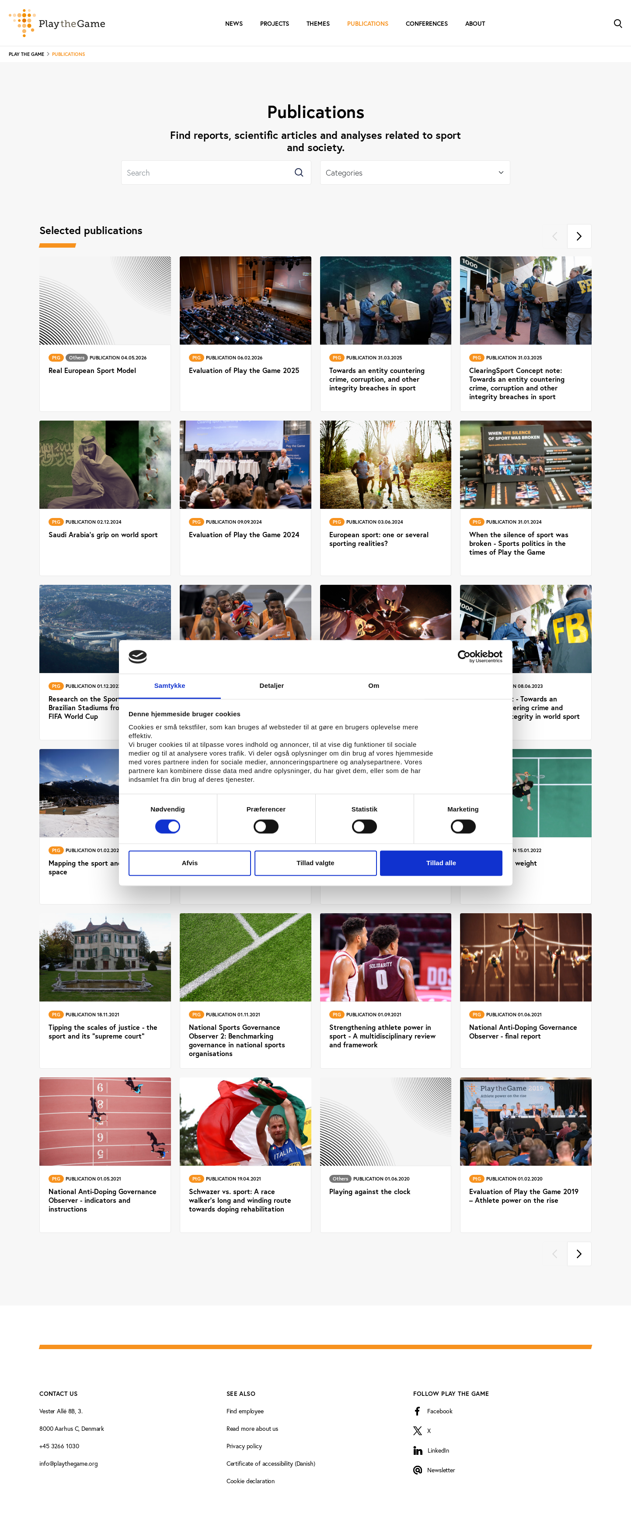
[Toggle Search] (618, 23)
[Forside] (57, 23)
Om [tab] (373, 685)
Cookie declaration (251, 1481)
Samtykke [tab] (169, 685)
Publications (367, 24)
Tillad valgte (315, 863)
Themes (318, 24)
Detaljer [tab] (272, 685)
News (234, 24)
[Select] (415, 172)
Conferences (427, 24)
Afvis (190, 863)
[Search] (216, 172)
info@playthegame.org (68, 1463)
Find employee (245, 1411)
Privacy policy (244, 1446)
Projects (274, 24)
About (475, 24)
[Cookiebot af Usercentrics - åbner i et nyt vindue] (464, 656)
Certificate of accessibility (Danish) (271, 1463)
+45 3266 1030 (59, 1446)
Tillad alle (441, 863)
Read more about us (252, 1428)
